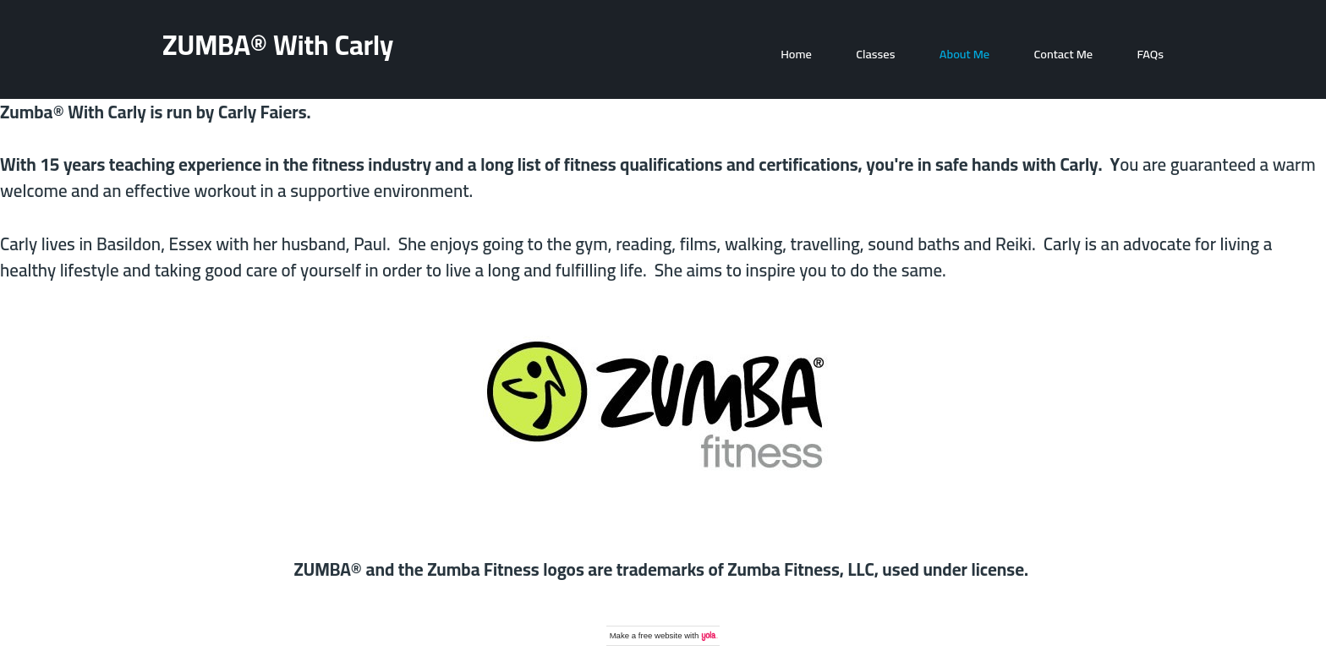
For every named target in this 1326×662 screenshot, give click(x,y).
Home (796, 53)
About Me (964, 53)
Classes (875, 53)
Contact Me (1063, 53)
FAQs (1150, 53)
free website (660, 635)
